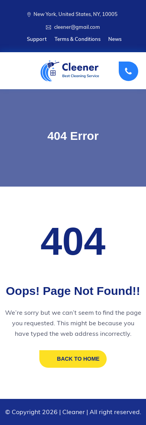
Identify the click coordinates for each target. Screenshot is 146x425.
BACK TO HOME (78, 359)
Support (37, 39)
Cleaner (73, 412)
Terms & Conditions (77, 39)
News (114, 39)
